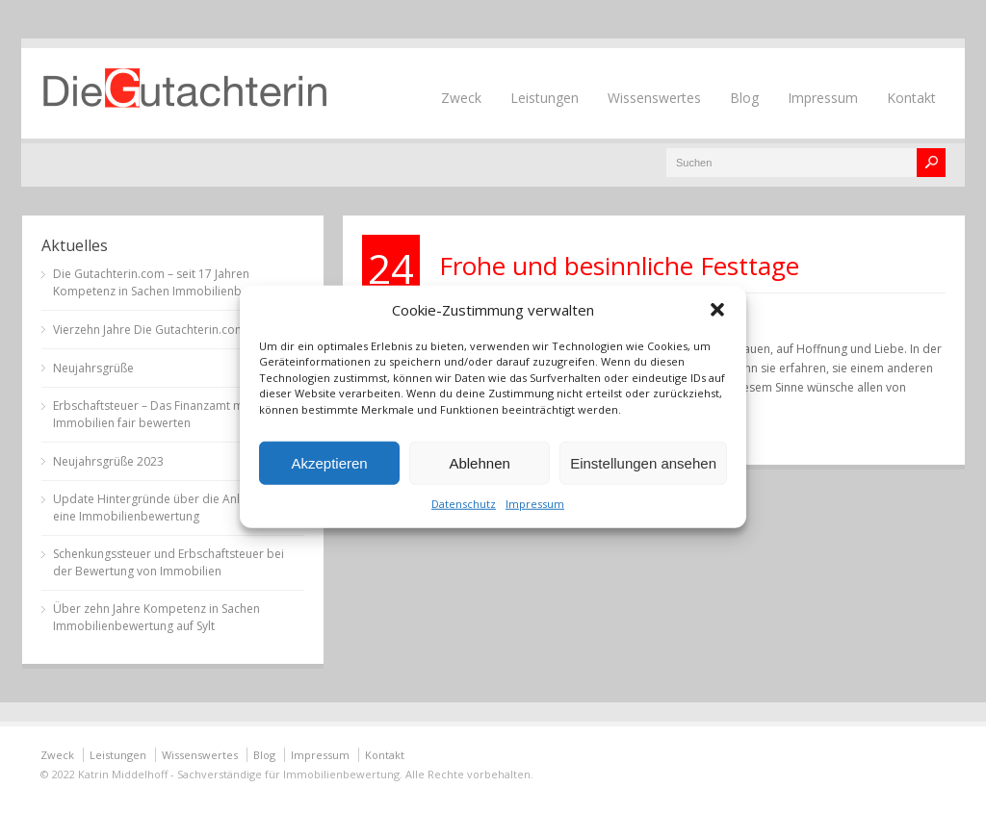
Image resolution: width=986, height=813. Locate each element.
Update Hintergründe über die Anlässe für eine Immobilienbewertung (168, 507)
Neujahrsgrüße (93, 368)
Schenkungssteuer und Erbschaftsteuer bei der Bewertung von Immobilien (168, 562)
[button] (717, 308)
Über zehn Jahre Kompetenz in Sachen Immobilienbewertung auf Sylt (156, 617)
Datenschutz (463, 503)
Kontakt (911, 98)
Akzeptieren (329, 462)
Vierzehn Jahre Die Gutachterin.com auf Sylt (170, 329)
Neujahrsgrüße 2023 (108, 461)
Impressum (535, 503)
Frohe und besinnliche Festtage (619, 265)
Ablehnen (479, 462)
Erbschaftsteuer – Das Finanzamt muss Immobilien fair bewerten (157, 414)
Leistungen (544, 98)
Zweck (461, 98)
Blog (744, 98)
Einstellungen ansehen (643, 462)
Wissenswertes (654, 98)
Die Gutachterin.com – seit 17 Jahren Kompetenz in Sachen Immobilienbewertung (173, 282)
